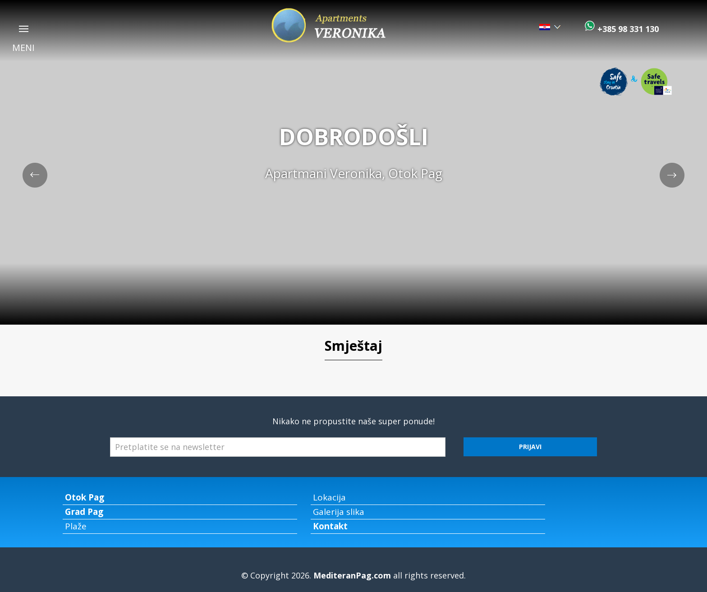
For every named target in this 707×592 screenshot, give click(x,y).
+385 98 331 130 (627, 28)
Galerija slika (338, 512)
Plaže (76, 526)
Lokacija (329, 497)
